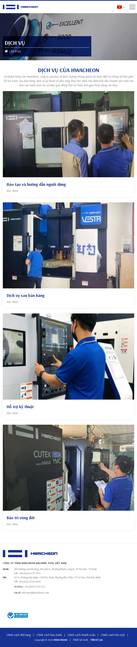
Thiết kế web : (81, 640)
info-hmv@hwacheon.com (35, 592)
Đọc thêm (12, 191)
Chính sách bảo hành (49, 635)
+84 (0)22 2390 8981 (30, 581)
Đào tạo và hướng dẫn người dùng (36, 184)
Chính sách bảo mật (113, 635)
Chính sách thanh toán (81, 635)
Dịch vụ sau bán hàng (25, 295)
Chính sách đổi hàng (18, 635)
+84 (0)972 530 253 (34, 586)
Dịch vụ (16, 51)
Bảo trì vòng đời (20, 517)
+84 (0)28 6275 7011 (30, 573)
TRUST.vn (96, 640)
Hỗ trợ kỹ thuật (20, 406)
